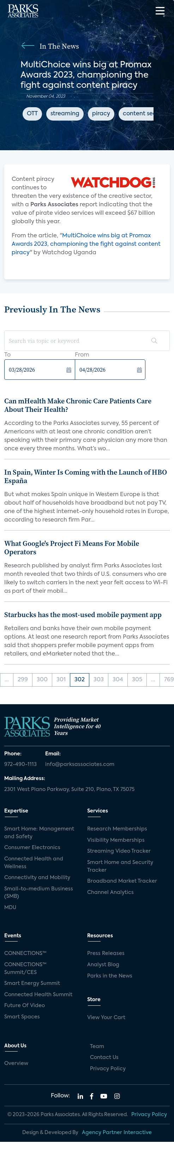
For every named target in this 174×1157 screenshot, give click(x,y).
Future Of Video (24, 1005)
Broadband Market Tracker (122, 881)
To (7, 355)
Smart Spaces (22, 1017)
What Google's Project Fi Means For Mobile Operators (71, 547)
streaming (64, 114)
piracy (101, 114)
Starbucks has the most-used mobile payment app (83, 615)
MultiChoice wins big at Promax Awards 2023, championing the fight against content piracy (86, 244)
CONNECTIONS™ (25, 953)
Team (97, 1046)
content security (146, 114)
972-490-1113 (20, 764)
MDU (10, 907)
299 (23, 680)
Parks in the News (109, 976)
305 (137, 680)
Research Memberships (117, 829)
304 (118, 680)
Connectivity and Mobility (37, 877)
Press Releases (106, 953)
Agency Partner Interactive (117, 1132)
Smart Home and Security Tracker (120, 866)
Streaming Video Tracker (119, 851)
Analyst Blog (103, 964)
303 (99, 680)
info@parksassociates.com (79, 764)
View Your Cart (106, 1017)
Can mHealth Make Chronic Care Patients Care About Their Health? (77, 405)
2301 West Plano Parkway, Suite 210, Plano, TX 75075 (69, 789)
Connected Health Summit (38, 994)
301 (61, 680)
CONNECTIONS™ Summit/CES (25, 968)
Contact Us (104, 1057)
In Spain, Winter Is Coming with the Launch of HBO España (85, 476)
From (82, 355)
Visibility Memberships (116, 840)
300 (42, 680)
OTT (32, 114)
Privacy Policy (108, 1068)
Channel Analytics (110, 892)
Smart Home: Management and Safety (39, 833)
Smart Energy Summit (32, 983)
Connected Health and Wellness (33, 863)
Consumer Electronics (32, 847)
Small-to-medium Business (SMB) (38, 893)
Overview (16, 1063)
